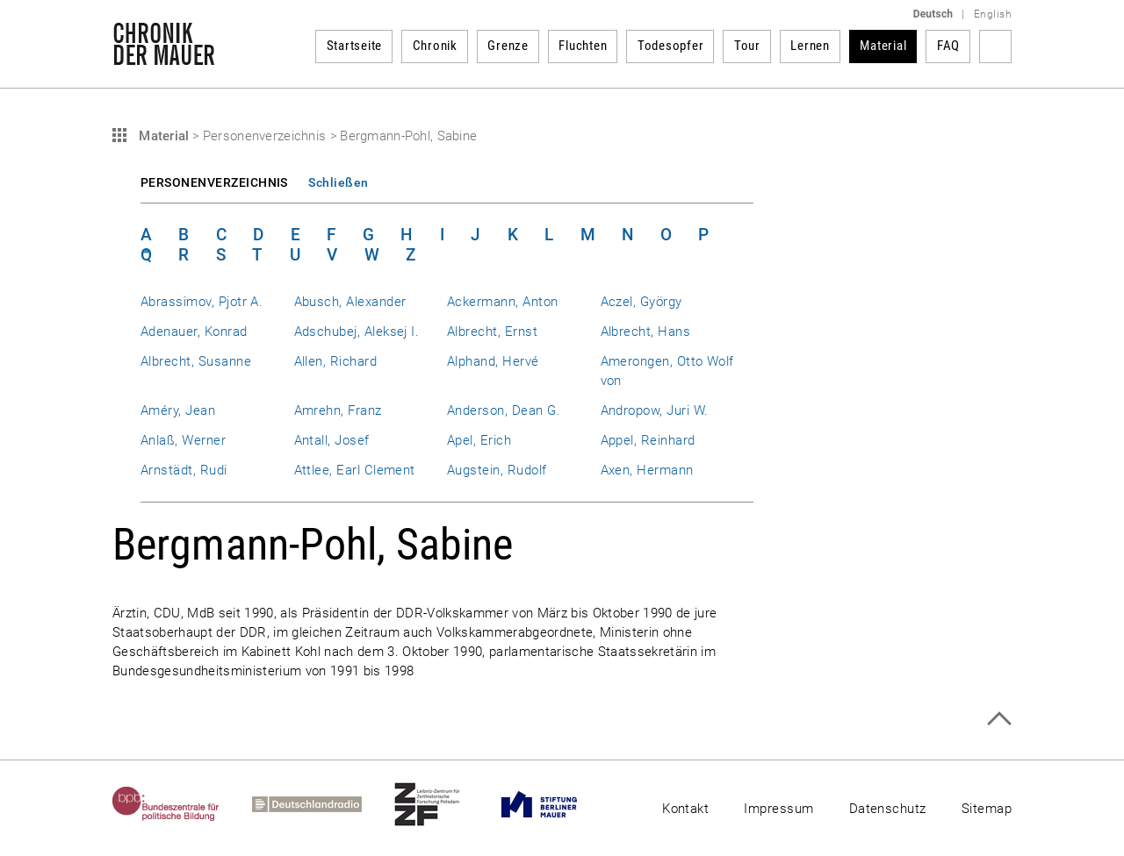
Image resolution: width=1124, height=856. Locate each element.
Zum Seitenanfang (998, 718)
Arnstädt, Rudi (183, 470)
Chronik (435, 46)
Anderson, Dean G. (503, 410)
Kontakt (685, 809)
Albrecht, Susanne (195, 361)
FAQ (948, 46)
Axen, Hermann (647, 470)
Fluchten (582, 46)
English (993, 14)
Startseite (355, 46)
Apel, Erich (479, 440)
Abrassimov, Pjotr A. (201, 302)
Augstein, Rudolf (497, 470)
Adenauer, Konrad (194, 331)
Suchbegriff (995, 46)
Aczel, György (641, 302)
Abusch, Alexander (350, 302)
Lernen (810, 46)
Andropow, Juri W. (655, 410)
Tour (747, 46)
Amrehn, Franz (338, 410)
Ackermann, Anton (502, 302)
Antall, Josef (332, 440)
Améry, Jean (177, 410)
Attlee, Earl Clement (354, 470)
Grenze (508, 46)
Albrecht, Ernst (492, 331)
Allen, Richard (336, 361)
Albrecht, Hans (646, 331)
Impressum (778, 809)
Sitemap (987, 809)
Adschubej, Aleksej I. (357, 331)
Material (883, 46)
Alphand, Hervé (493, 361)
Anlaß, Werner (183, 440)
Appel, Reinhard (648, 440)
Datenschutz (887, 809)
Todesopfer (671, 46)
